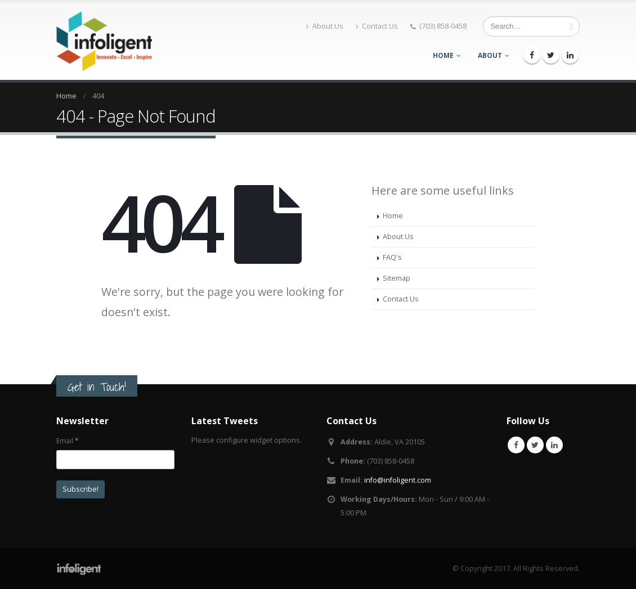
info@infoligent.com (397, 480)
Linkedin (554, 445)
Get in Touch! (97, 386)
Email (67, 440)
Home (443, 55)
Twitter (535, 445)
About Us (324, 26)
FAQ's (392, 257)
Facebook (516, 445)
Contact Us (377, 26)
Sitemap (396, 278)
